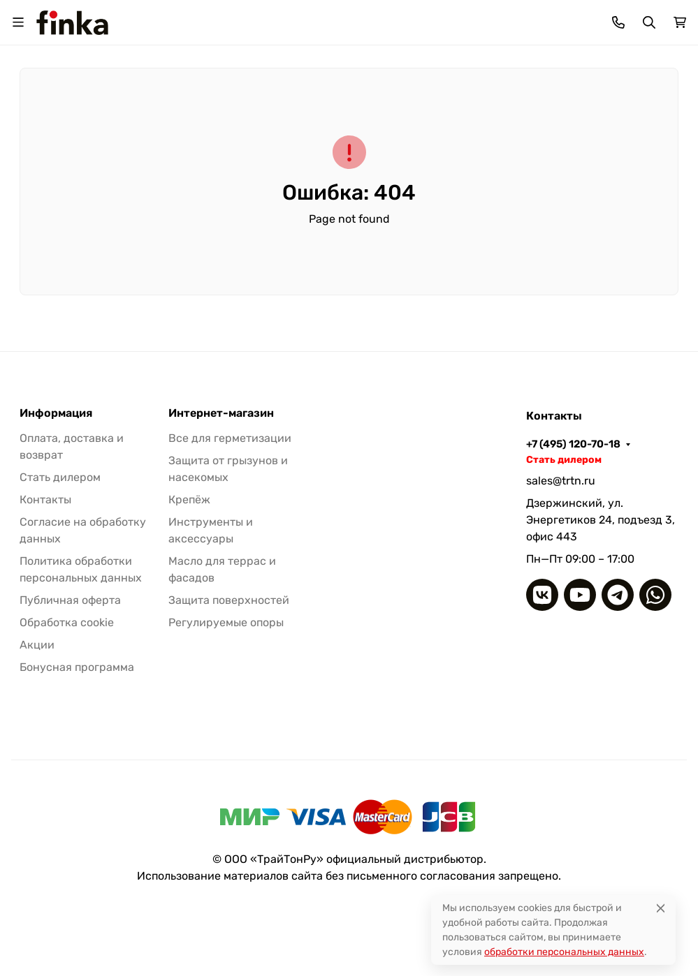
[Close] (660, 908)
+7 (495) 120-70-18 (573, 444)
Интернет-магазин (221, 413)
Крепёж (189, 499)
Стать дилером (60, 477)
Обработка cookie (67, 622)
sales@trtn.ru (560, 480)
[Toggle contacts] (618, 22)
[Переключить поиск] (649, 22)
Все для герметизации (229, 438)
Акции (37, 644)
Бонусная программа (77, 667)
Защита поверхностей (228, 600)
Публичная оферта (70, 600)
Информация (56, 413)
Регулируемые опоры (226, 622)
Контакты (45, 499)
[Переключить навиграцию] (18, 22)
